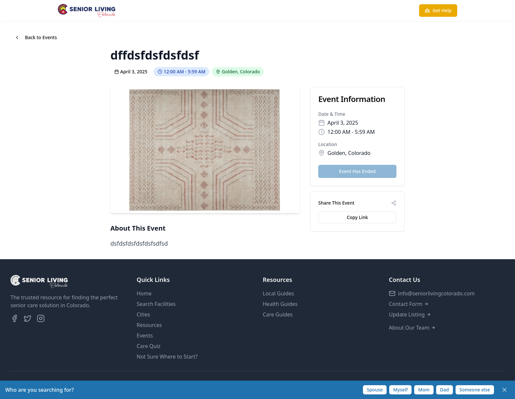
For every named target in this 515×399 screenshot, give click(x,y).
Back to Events (35, 37)
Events (145, 335)
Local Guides (278, 293)
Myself (400, 390)
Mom (424, 390)
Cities (143, 314)
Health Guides (280, 304)
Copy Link (357, 217)
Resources (149, 325)
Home (144, 293)
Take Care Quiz (388, 10)
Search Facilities (156, 304)
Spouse (375, 390)
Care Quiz (149, 346)
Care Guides (278, 314)
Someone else (474, 390)
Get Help (438, 10)
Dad (444, 390)
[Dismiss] (504, 390)
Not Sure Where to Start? (167, 356)
